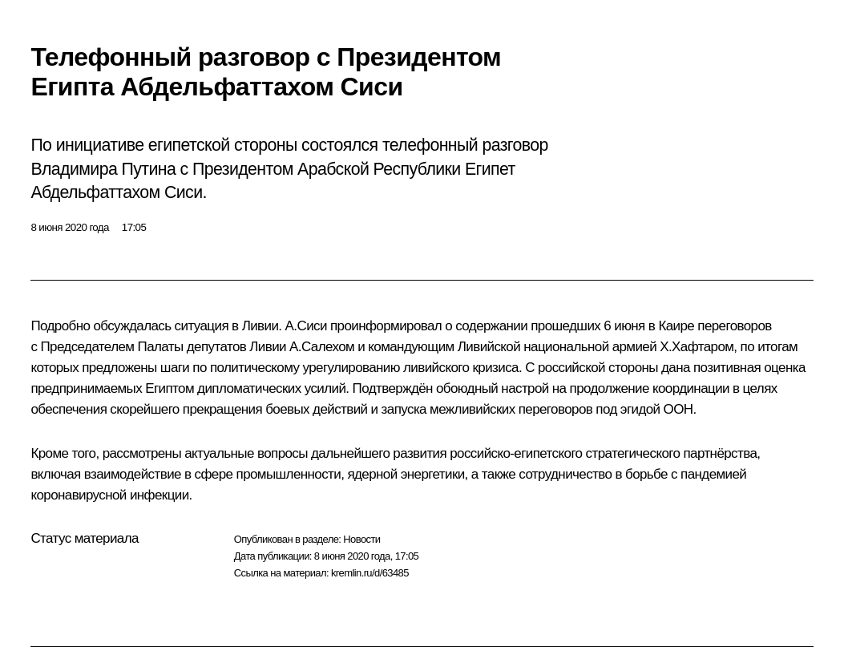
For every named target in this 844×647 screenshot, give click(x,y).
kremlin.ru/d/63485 (370, 573)
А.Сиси (306, 326)
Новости (361, 539)
